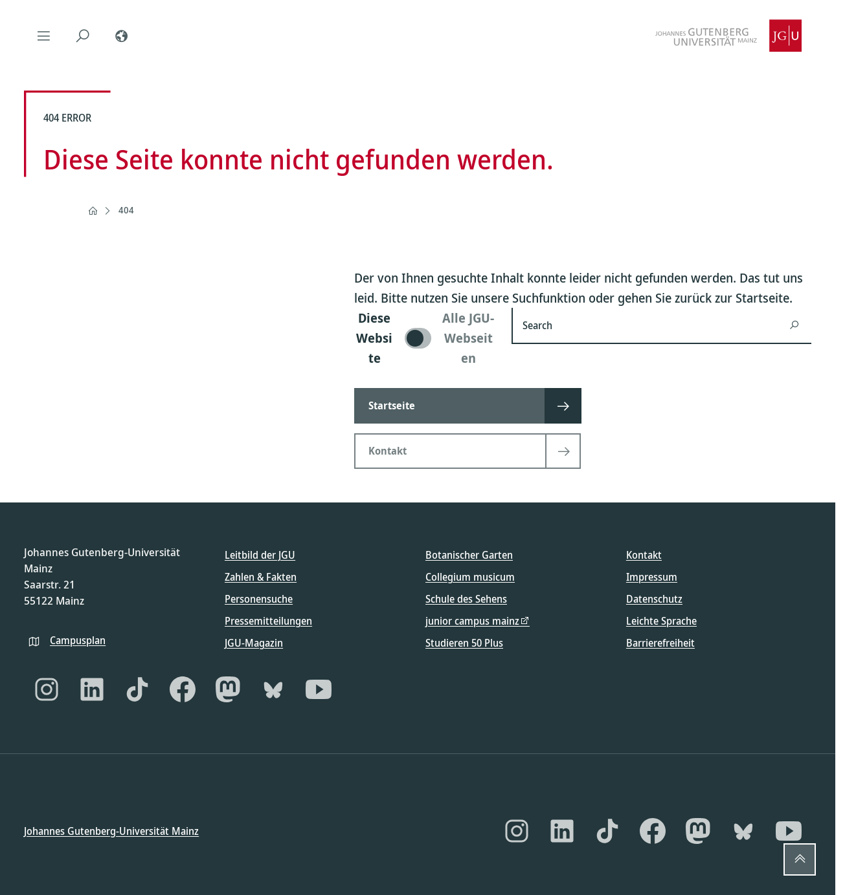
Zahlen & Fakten (261, 577)
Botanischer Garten (469, 555)
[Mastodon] (228, 689)
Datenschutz (654, 599)
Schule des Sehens (466, 599)
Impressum (651, 577)
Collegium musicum (470, 577)
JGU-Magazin (254, 643)
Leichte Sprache (661, 621)
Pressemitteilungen (268, 621)
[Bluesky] (273, 689)
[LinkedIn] (92, 689)
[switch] (425, 338)
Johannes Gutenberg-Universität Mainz (111, 830)
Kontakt (644, 555)
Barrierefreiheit (660, 643)
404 (126, 210)
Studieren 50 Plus (464, 643)
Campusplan (78, 639)
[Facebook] (183, 689)
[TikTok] (137, 689)
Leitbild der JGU (260, 555)
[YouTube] (319, 689)
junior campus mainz (472, 621)
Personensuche (259, 599)
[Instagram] (47, 689)
